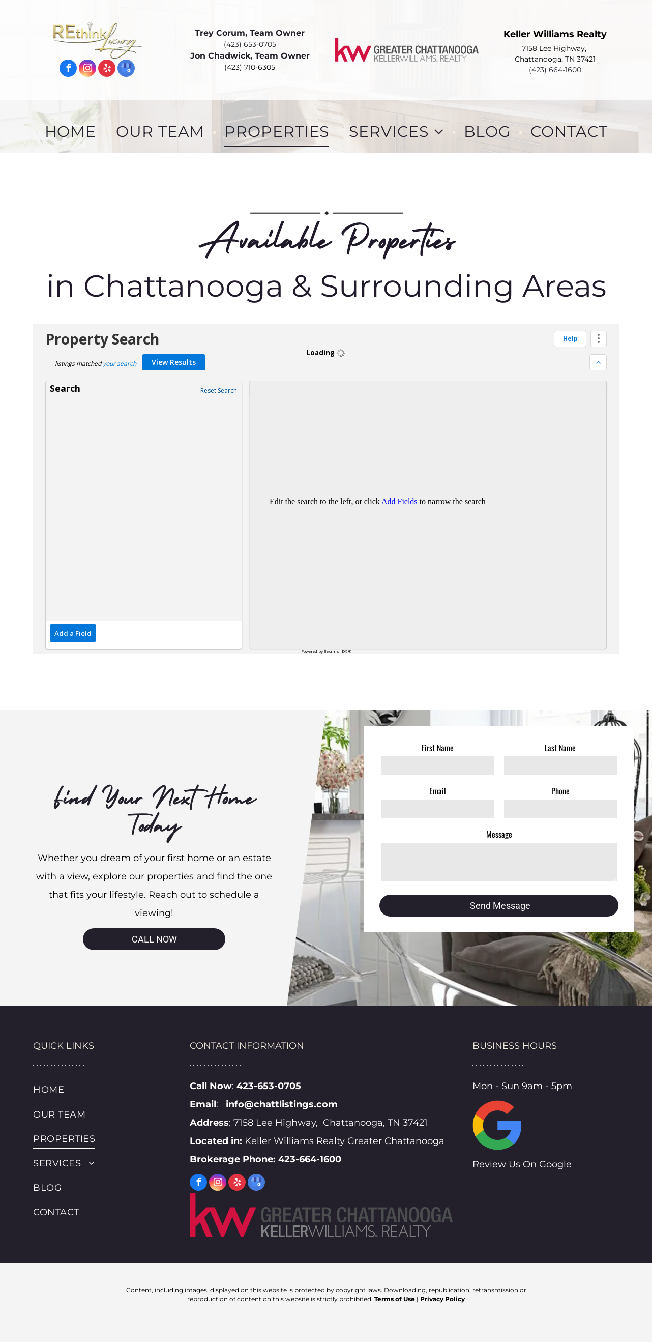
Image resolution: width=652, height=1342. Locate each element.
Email (437, 791)
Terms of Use (394, 1299)
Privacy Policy (442, 1299)
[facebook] (68, 69)
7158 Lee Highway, (555, 48)
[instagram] (87, 69)
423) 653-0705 (251, 44)
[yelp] (106, 69)
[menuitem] (73, 131)
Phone (560, 791)
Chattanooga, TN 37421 (555, 59)
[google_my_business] (126, 69)
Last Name (560, 747)
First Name (438, 747)
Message (499, 834)
